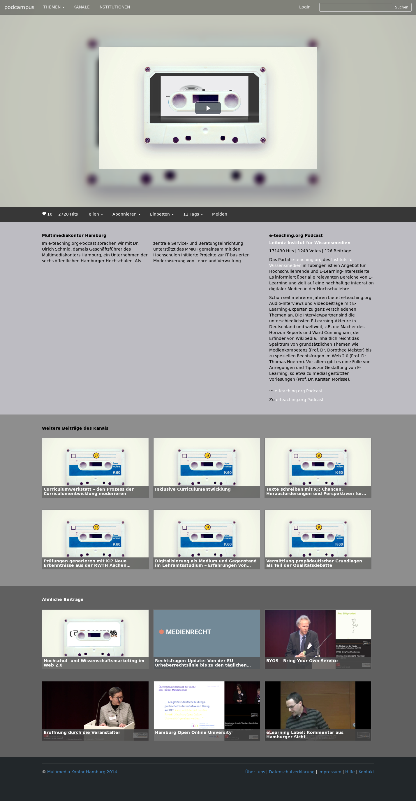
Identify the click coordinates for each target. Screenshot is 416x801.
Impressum (329, 771)
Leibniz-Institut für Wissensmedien (309, 242)
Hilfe (350, 771)
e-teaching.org (306, 259)
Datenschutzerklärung (292, 771)
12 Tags (193, 214)
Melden (219, 214)
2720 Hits (68, 214)
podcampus (19, 7)
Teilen (95, 214)
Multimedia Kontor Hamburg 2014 (82, 771)
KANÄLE (81, 7)
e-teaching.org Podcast (298, 391)
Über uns (255, 771)
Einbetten (162, 214)
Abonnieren (126, 214)
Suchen (401, 7)
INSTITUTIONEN (114, 7)
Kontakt (366, 771)
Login (305, 7)
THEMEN (54, 7)
